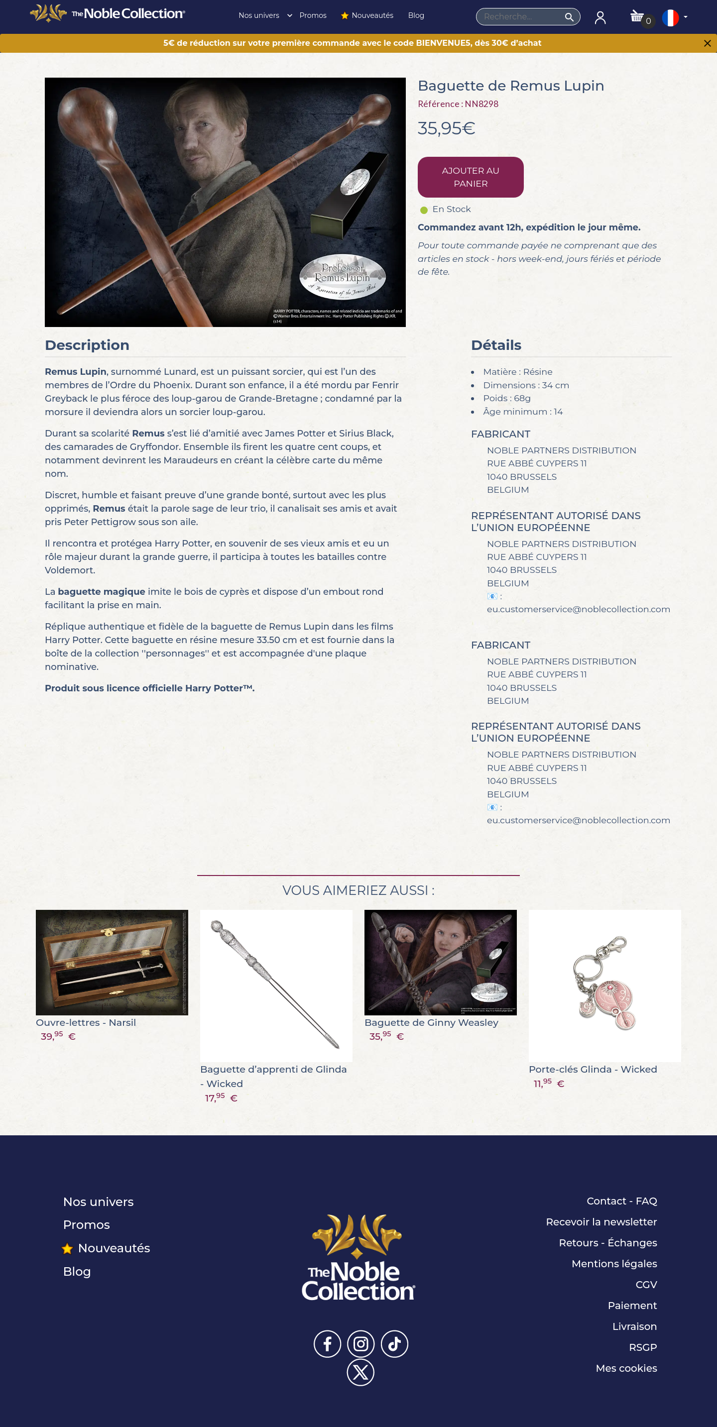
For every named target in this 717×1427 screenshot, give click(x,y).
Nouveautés (366, 15)
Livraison (634, 1326)
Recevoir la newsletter (601, 1222)
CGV (646, 1285)
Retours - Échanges (608, 1243)
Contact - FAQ (622, 1201)
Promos (312, 15)
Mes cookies (626, 1368)
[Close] (708, 44)
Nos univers (263, 15)
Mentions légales (614, 1264)
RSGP (643, 1347)
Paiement (632, 1306)
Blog (415, 15)
